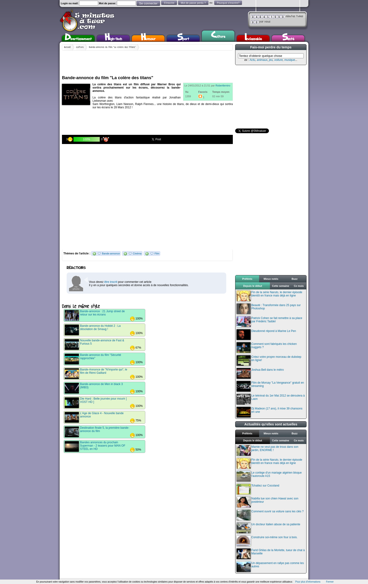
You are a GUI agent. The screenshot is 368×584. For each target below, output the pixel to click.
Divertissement (78, 38)
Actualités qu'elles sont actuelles (270, 424)
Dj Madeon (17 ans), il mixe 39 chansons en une (269, 412)
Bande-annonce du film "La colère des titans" (112, 47)
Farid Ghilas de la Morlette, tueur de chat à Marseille (271, 554)
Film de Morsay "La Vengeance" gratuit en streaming (270, 386)
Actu (252, 60)
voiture (278, 60)
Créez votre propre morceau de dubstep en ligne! (269, 360)
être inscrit (110, 282)
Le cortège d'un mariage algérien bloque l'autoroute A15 (269, 476)
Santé (288, 38)
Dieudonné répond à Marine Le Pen (266, 334)
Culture (218, 35)
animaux (262, 60)
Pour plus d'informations (307, 581)
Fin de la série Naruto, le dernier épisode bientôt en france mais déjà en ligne (269, 296)
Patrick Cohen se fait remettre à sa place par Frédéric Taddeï (269, 321)
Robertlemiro (222, 85)
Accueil (67, 47)
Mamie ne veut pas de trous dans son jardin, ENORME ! (267, 450)
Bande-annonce (111, 253)
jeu (271, 60)
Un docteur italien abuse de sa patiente (268, 528)
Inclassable (253, 38)
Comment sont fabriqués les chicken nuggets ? (267, 347)
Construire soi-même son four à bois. (267, 541)
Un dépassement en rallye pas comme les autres (270, 566)
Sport (183, 38)
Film (156, 253)
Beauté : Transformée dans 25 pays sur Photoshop (269, 309)
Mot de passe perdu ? (193, 2)
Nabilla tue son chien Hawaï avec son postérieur (267, 502)
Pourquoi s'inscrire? (228, 2)
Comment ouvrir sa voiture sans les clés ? (270, 515)
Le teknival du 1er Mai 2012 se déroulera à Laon (271, 399)
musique (289, 60)
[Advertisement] (147, 61)
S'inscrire (169, 2)
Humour (148, 38)
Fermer (330, 581)
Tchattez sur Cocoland (258, 489)
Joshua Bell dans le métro (260, 373)
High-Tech (113, 38)
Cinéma (137, 253)
